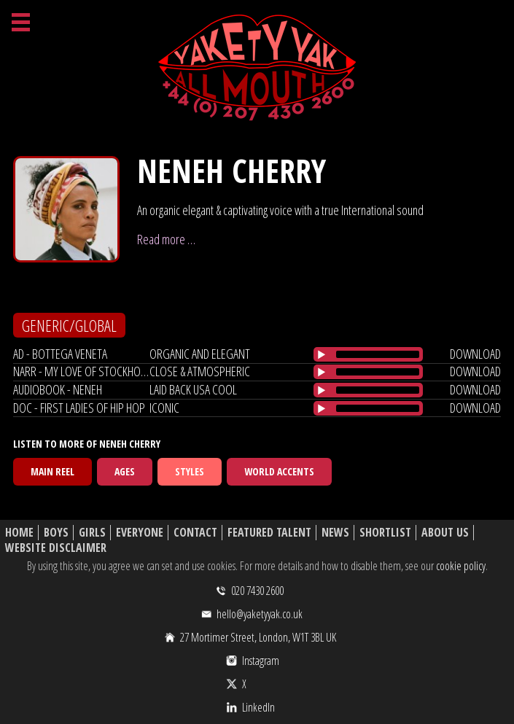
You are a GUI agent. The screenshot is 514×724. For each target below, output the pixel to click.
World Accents (279, 471)
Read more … (166, 239)
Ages (124, 471)
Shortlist (385, 532)
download (475, 353)
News (335, 532)
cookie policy (461, 566)
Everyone (139, 532)
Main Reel (52, 471)
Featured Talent (269, 532)
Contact (195, 532)
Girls (92, 532)
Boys (56, 532)
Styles (189, 471)
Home (19, 532)
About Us (445, 532)
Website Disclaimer (55, 548)
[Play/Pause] (321, 354)
